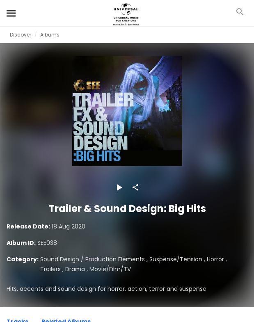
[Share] (135, 187)
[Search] (11, 13)
